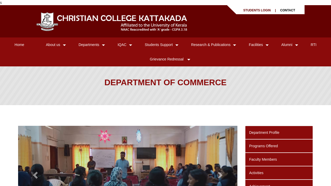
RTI (313, 45)
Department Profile (264, 132)
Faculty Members (263, 159)
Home (19, 45)
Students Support (159, 45)
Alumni (286, 45)
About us (53, 45)
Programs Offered (263, 146)
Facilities (256, 45)
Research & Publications (211, 45)
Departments (89, 45)
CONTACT (287, 10)
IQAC (122, 45)
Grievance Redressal (167, 59)
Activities (256, 173)
